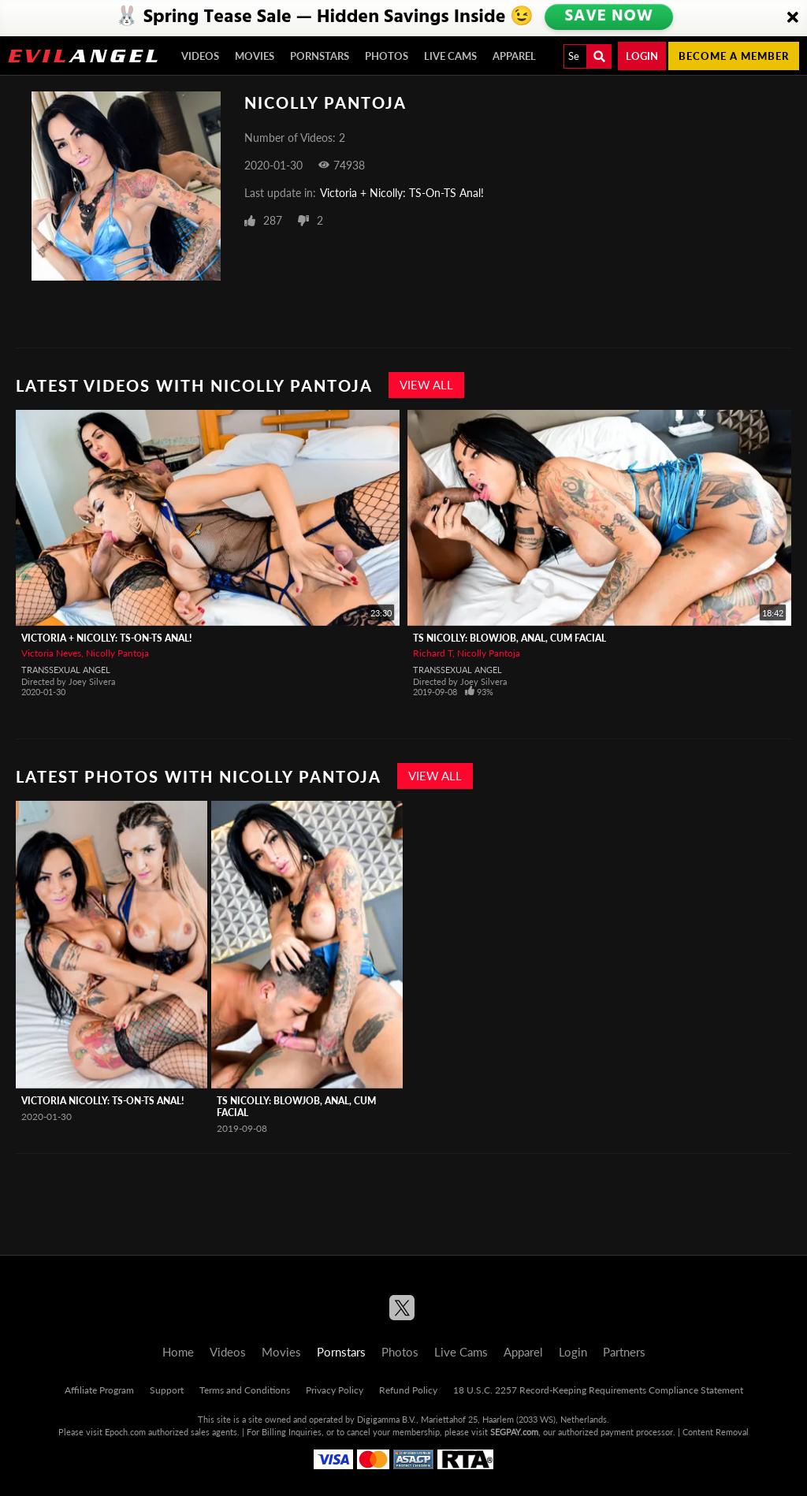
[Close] (793, 18)
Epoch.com (125, 1432)
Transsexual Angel (65, 669)
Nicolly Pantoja (117, 653)
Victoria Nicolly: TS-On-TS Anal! (102, 1101)
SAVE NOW (609, 17)
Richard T (432, 653)
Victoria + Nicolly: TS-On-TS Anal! (402, 192)
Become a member (734, 56)
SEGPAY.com (514, 1432)
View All (426, 385)
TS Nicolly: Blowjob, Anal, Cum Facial (509, 638)
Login (642, 56)
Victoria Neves (51, 653)
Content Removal (715, 1432)
